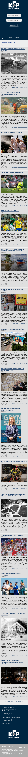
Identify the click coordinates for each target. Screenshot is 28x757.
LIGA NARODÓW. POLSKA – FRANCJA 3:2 (13, 535)
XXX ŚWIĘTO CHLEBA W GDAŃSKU (11, 132)
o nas (10, 37)
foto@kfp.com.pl (9, 714)
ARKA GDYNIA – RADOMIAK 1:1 (10, 211)
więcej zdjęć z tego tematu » (19, 87)
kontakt (17, 37)
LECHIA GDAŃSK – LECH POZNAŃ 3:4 (12, 172)
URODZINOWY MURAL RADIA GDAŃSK (12, 329)
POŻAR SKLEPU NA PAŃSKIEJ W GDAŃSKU (14, 461)
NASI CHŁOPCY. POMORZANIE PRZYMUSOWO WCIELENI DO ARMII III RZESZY (12, 662)
